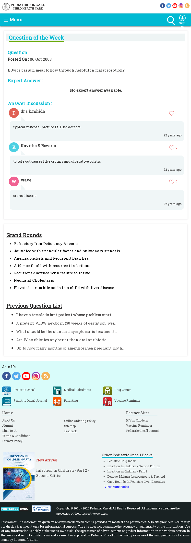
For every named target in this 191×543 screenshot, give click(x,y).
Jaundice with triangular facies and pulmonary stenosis (67, 250)
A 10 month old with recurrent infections (52, 265)
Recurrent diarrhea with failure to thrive (52, 272)
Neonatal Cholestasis (34, 280)
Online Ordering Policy (80, 421)
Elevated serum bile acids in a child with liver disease (64, 287)
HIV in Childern (137, 420)
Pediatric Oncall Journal (142, 431)
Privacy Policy (12, 441)
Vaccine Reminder (139, 425)
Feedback (70, 431)
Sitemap (70, 426)
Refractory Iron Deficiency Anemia (46, 243)
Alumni (7, 425)
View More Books (116, 487)
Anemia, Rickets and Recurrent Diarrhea (51, 258)
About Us (8, 420)
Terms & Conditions (16, 436)
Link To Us (9, 431)
